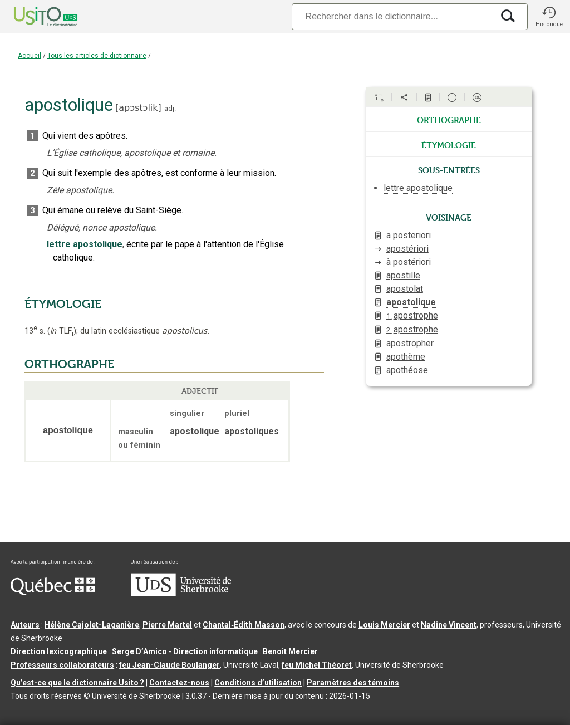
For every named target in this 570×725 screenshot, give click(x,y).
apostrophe (412, 315)
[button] (549, 16)
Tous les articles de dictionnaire (96, 56)
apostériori (407, 248)
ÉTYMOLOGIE (62, 304)
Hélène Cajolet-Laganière (92, 624)
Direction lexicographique (59, 651)
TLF (61, 331)
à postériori (408, 262)
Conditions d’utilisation (258, 682)
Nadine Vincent (448, 624)
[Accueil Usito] (33, 16)
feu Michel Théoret (317, 664)
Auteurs (25, 624)
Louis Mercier (384, 624)
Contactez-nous (179, 682)
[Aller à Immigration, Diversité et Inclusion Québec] (53, 592)
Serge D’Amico (139, 651)
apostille (403, 275)
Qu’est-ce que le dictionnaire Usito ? (77, 682)
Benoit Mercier (290, 651)
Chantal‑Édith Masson (243, 624)
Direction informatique (215, 651)
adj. (170, 108)
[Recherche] (392, 16)
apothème (405, 356)
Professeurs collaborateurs (62, 664)
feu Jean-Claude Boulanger (169, 664)
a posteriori (408, 235)
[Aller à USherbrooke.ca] (181, 593)
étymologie (448, 144)
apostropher (410, 343)
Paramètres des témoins (353, 682)
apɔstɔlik (138, 107)
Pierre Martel (167, 624)
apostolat (404, 288)
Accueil (29, 56)
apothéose (407, 370)
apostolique (411, 302)
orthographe (449, 119)
